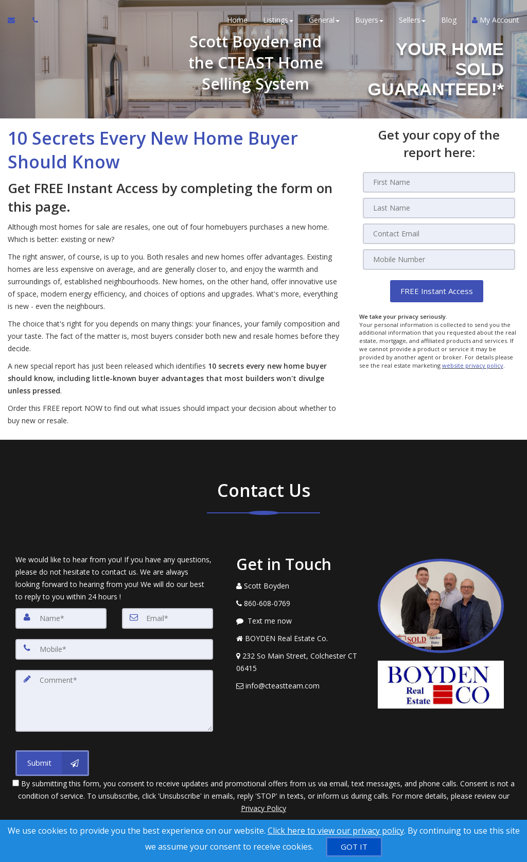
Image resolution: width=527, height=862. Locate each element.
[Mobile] (439, 259)
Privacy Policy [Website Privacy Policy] (263, 808)
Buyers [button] (369, 20)
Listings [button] (278, 20)
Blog (448, 20)
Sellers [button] (412, 20)
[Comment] (114, 701)
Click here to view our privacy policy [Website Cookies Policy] (336, 830)
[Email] (439, 233)
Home (237, 20)
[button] (436, 291)
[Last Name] (439, 208)
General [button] (324, 20)
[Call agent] (32, 20)
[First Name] (439, 182)
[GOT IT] (354, 847)
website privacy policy (472, 365)
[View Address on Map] (299, 662)
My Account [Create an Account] (495, 20)
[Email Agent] (16, 20)
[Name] (61, 618)
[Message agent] (299, 621)
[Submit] (52, 763)
